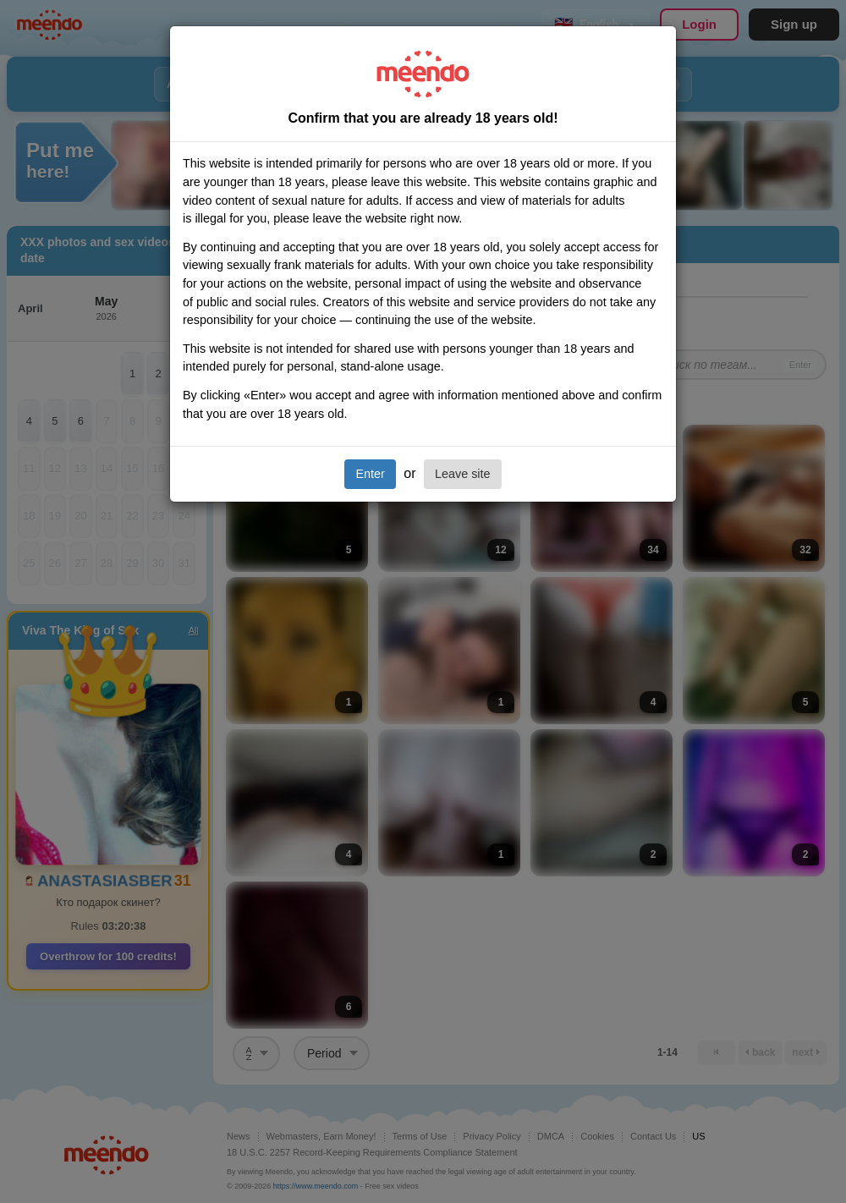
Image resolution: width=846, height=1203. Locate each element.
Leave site (463, 474)
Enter (369, 474)
